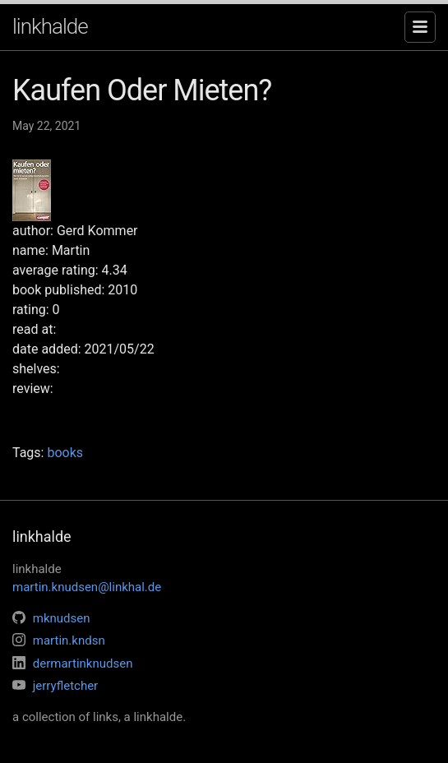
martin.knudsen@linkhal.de (86, 587)
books (65, 452)
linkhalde (50, 26)
